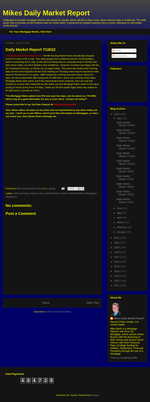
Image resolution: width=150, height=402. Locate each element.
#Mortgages (91, 193)
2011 (117, 285)
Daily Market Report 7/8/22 (125, 170)
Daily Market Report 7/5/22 (125, 193)
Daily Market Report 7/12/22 (125, 155)
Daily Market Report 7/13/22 (125, 147)
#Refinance (11, 197)
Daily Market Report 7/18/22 (125, 124)
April (119, 217)
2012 (117, 280)
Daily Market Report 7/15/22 (125, 132)
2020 (117, 242)
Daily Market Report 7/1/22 (125, 201)
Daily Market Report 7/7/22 (125, 178)
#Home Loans (37, 193)
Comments (119, 56)
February (122, 227)
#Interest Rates (76, 193)
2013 (117, 276)
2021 (117, 237)
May (119, 213)
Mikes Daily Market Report (46, 13)
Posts (116, 50)
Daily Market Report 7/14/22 (125, 139)
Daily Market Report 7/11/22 (125, 162)
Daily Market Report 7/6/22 (125, 185)
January (121, 232)
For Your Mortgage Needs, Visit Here (30, 31)
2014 (117, 271)
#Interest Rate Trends (56, 193)
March (120, 222)
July (119, 118)
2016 (117, 261)
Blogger (95, 395)
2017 (117, 257)
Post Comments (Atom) (59, 311)
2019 (117, 247)
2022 (117, 114)
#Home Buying (21, 193)
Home (46, 302)
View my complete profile (123, 357)
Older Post (92, 302)
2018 (117, 252)
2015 (117, 266)
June (120, 208)
